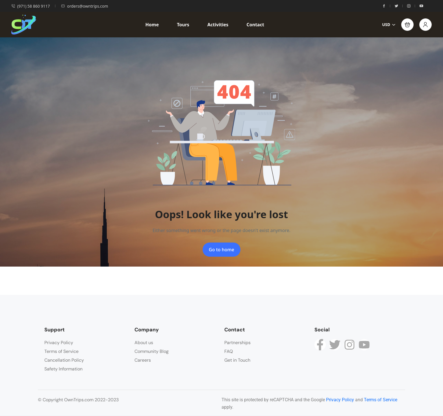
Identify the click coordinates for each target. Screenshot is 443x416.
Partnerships (237, 343)
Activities (217, 25)
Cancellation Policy (64, 360)
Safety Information (63, 369)
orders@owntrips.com (84, 6)
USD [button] (389, 24)
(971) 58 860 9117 (30, 6)
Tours (183, 25)
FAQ (228, 351)
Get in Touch (237, 360)
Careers (142, 360)
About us (143, 343)
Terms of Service (61, 351)
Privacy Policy (58, 343)
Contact (255, 25)
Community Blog (151, 351)
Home (152, 25)
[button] (407, 24)
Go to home (221, 249)
